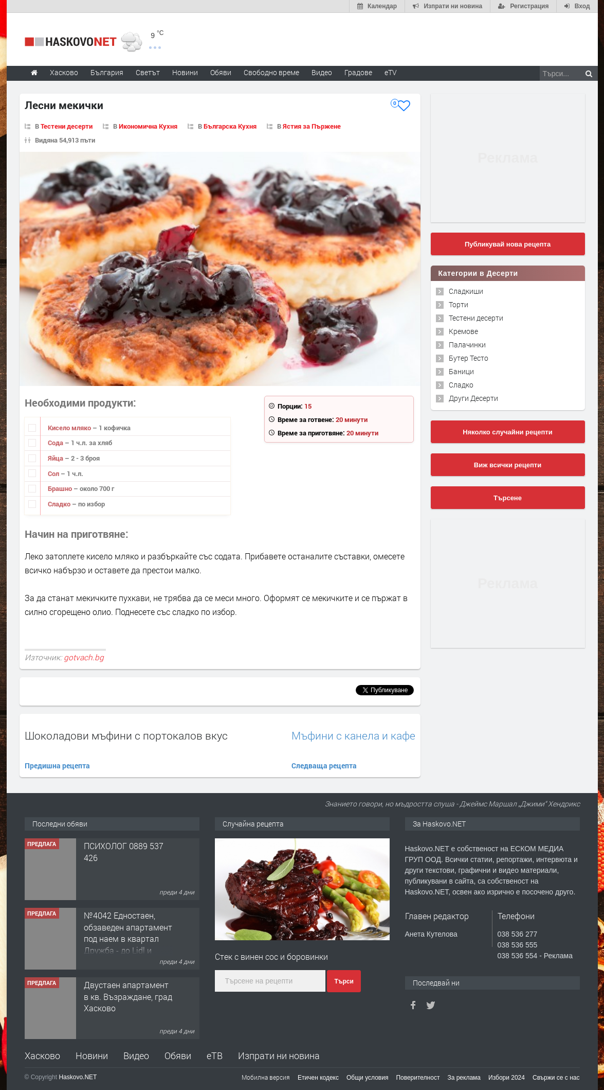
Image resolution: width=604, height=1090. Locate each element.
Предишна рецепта (57, 765)
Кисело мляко (70, 427)
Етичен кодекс (318, 1077)
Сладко (60, 503)
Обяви (177, 1055)
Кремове (463, 331)
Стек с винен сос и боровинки (271, 956)
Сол (54, 473)
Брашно (61, 488)
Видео (136, 1055)
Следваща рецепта (324, 765)
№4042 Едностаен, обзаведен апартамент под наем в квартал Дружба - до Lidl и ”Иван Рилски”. (128, 938)
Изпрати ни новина (279, 1055)
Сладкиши (466, 291)
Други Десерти (473, 398)
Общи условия (367, 1077)
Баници (461, 371)
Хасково (42, 1055)
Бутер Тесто (468, 358)
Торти (458, 304)
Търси (343, 981)
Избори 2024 (506, 1077)
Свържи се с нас (556, 1077)
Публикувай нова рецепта (508, 244)
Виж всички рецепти (507, 465)
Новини (185, 72)
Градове (358, 72)
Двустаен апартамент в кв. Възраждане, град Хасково (128, 996)
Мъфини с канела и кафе (353, 735)
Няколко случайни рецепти (507, 432)
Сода (56, 442)
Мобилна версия (266, 1077)
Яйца (56, 458)
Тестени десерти (476, 318)
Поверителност (418, 1077)
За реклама (464, 1077)
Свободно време (271, 72)
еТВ (215, 1055)
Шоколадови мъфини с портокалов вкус (126, 735)
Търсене (507, 498)
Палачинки (467, 344)
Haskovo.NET (78, 1077)
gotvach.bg (84, 657)
